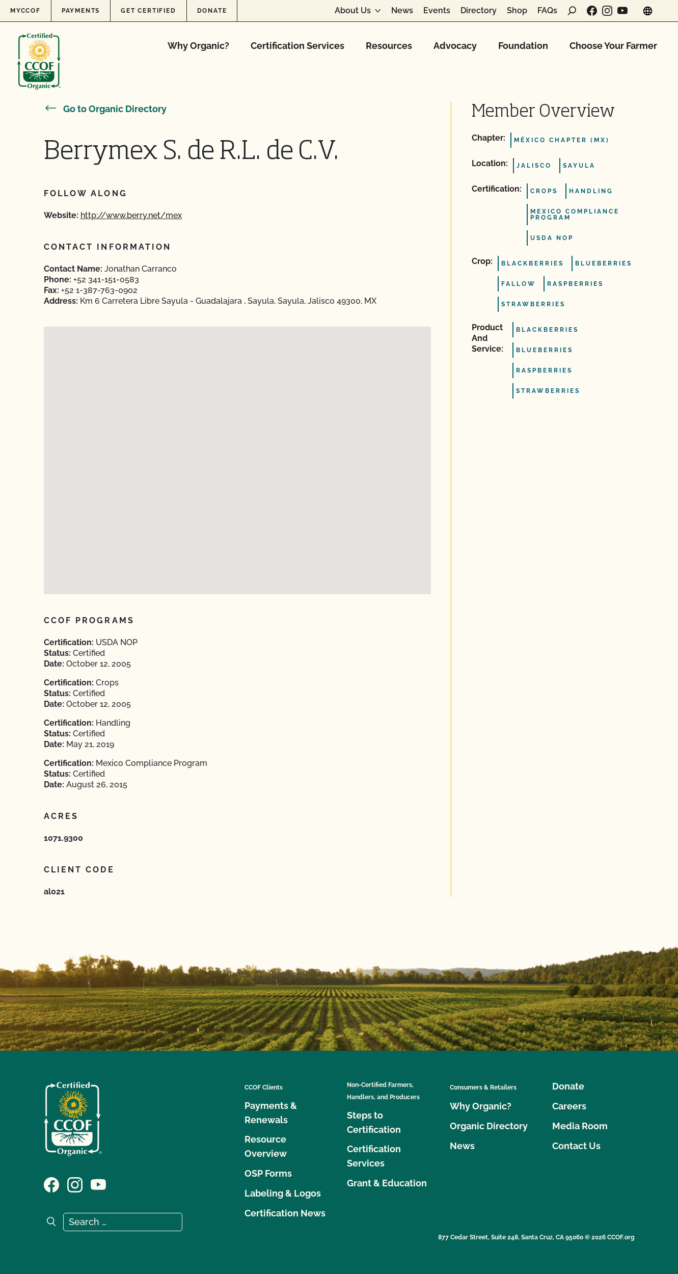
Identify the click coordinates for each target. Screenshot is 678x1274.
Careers (569, 1106)
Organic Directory (489, 1126)
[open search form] (572, 10)
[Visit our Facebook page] (592, 11)
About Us (353, 10)
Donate (212, 10)
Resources (389, 45)
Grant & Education (387, 1183)
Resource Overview (266, 1146)
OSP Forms (268, 1173)
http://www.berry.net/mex (131, 215)
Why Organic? (198, 45)
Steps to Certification (374, 1122)
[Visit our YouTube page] (622, 11)
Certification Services (297, 45)
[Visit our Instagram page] (607, 11)
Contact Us (576, 1145)
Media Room (580, 1126)
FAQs (547, 10)
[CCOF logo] (39, 50)
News (402, 10)
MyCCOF (25, 10)
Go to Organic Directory (105, 108)
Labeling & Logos (283, 1193)
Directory (478, 10)
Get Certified (148, 10)
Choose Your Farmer (613, 45)
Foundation (523, 45)
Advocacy (455, 45)
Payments (81, 10)
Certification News (285, 1213)
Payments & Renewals (271, 1112)
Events (436, 10)
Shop (517, 10)
